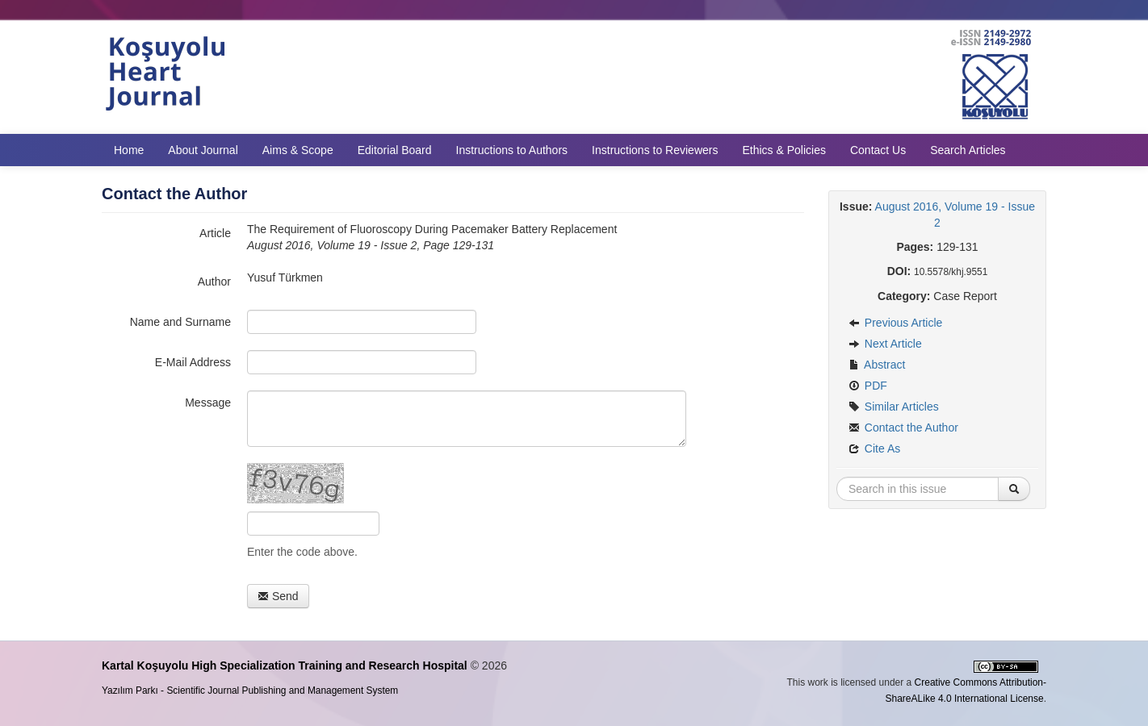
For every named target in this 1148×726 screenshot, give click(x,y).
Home (129, 150)
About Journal (202, 150)
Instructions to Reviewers (655, 150)
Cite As (874, 448)
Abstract (876, 364)
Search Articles (967, 150)
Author (214, 281)
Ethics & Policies (783, 150)
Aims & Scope (297, 150)
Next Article (885, 343)
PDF (867, 385)
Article (215, 233)
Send (278, 596)
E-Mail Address (193, 362)
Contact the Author (903, 427)
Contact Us (878, 150)
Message (208, 402)
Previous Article (895, 322)
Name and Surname (180, 321)
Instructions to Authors (512, 150)
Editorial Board (395, 150)
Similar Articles (893, 406)
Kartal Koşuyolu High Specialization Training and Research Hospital (284, 665)
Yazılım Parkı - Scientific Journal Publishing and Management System (250, 690)
